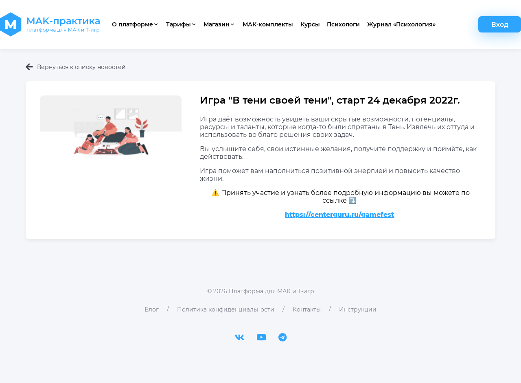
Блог (151, 309)
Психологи (343, 24)
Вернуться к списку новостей (76, 67)
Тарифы (181, 24)
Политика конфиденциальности (225, 309)
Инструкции (358, 309)
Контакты (307, 309)
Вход (499, 24)
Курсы (310, 24)
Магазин (219, 24)
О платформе (135, 24)
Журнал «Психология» (401, 24)
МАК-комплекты (268, 24)
